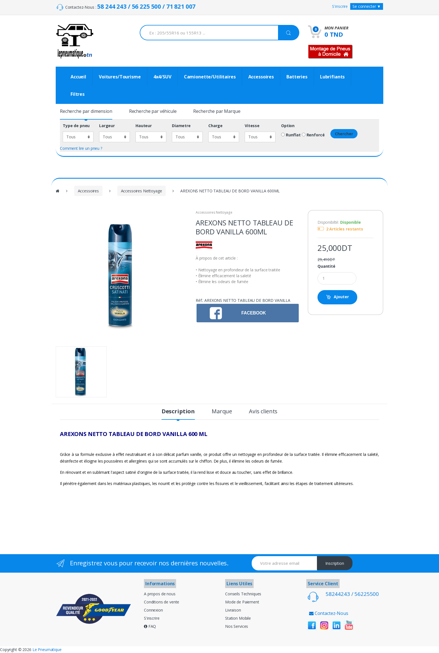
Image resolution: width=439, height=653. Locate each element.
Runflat (291, 134)
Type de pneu (76, 125)
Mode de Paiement (242, 602)
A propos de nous (160, 593)
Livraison (233, 610)
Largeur (107, 125)
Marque (222, 412)
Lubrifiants (332, 77)
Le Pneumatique (47, 649)
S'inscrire (340, 6)
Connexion (153, 610)
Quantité (326, 266)
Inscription (334, 563)
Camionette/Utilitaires (210, 77)
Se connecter (366, 6)
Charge (215, 125)
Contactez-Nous (328, 613)
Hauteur (144, 125)
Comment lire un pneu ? (81, 148)
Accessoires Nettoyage (141, 190)
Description (178, 412)
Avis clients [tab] (263, 412)
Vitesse (252, 125)
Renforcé (313, 134)
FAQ (150, 626)
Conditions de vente (161, 602)
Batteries (296, 77)
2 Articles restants (344, 229)
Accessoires (261, 77)
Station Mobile (238, 618)
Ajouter (341, 296)
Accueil (78, 77)
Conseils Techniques (243, 593)
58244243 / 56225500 (352, 594)
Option (288, 125)
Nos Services (236, 626)
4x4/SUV (162, 77)
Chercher (344, 133)
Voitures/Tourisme (120, 77)
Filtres (78, 94)
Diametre (181, 125)
